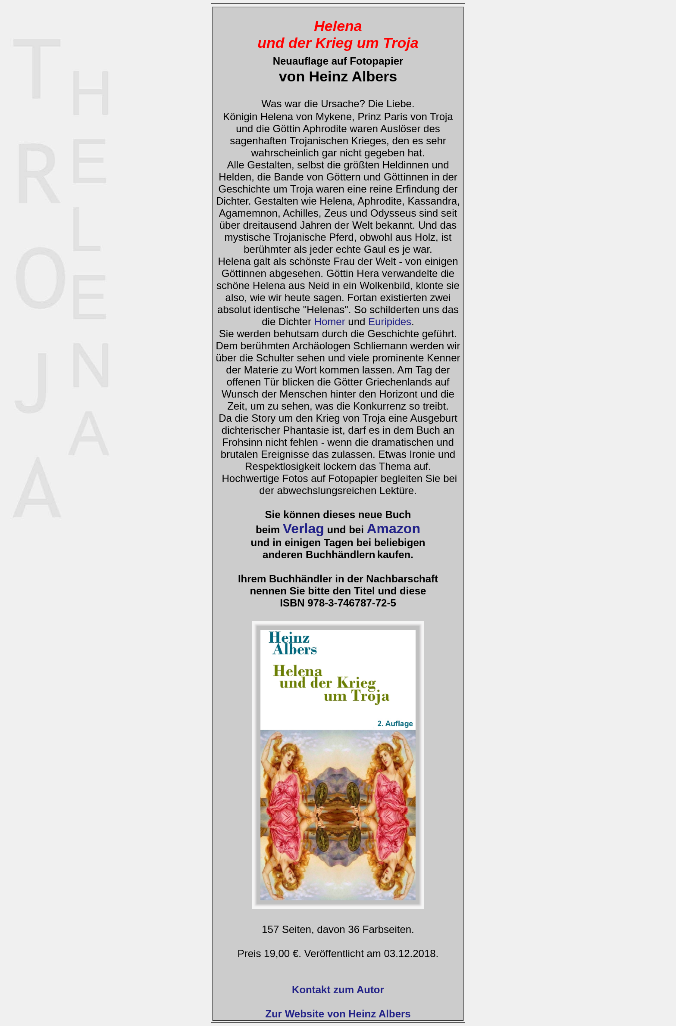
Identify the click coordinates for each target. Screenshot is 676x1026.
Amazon (393, 528)
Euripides (389, 321)
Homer (329, 321)
